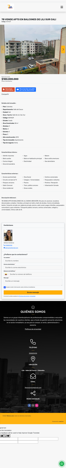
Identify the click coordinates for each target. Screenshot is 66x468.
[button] (21, 72)
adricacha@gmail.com (11, 248)
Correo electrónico (9, 264)
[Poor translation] (7, 435)
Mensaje (6, 277)
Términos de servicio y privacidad (27, 296)
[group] (33, 49)
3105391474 (33, 353)
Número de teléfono (10, 271)
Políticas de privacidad (33, 329)
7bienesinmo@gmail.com (33, 388)
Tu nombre (7, 257)
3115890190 (8, 245)
